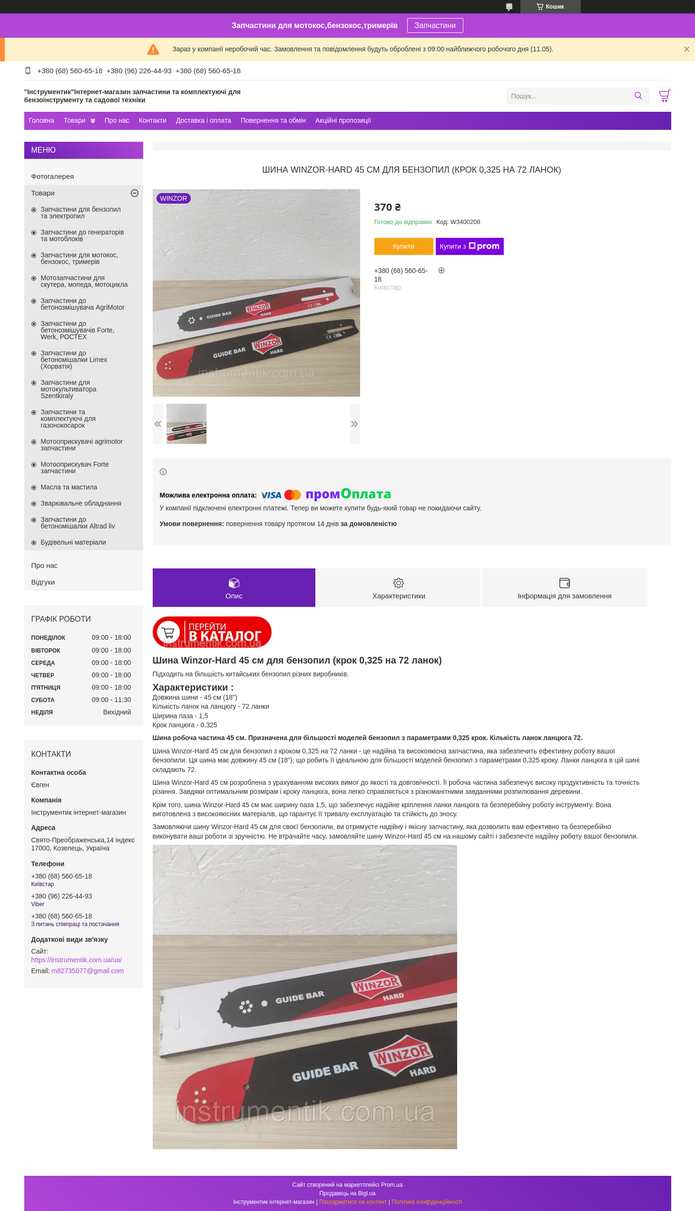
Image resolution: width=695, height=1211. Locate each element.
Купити (403, 246)
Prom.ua (391, 1185)
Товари (75, 120)
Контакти (152, 120)
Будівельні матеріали (73, 542)
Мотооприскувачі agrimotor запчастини (82, 445)
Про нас (117, 120)
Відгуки (43, 582)
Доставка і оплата (203, 120)
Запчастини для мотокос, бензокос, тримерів (80, 258)
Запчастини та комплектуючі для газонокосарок (68, 418)
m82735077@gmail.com (87, 971)
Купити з (469, 246)
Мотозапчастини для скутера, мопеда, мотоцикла (84, 281)
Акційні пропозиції (343, 120)
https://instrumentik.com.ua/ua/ (76, 960)
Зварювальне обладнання (81, 503)
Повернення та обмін (273, 120)
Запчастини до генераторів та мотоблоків (82, 235)
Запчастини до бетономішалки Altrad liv (78, 523)
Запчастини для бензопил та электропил (81, 212)
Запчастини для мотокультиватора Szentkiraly (69, 389)
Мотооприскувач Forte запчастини (75, 467)
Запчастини (435, 25)
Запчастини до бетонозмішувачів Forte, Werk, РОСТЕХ (78, 330)
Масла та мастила (69, 487)
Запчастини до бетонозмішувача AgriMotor (83, 304)
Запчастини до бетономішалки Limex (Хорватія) (74, 359)
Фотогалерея (52, 176)
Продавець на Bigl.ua (347, 1193)
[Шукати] (638, 96)
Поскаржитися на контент (353, 1202)
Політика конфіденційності (427, 1202)
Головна (41, 120)
